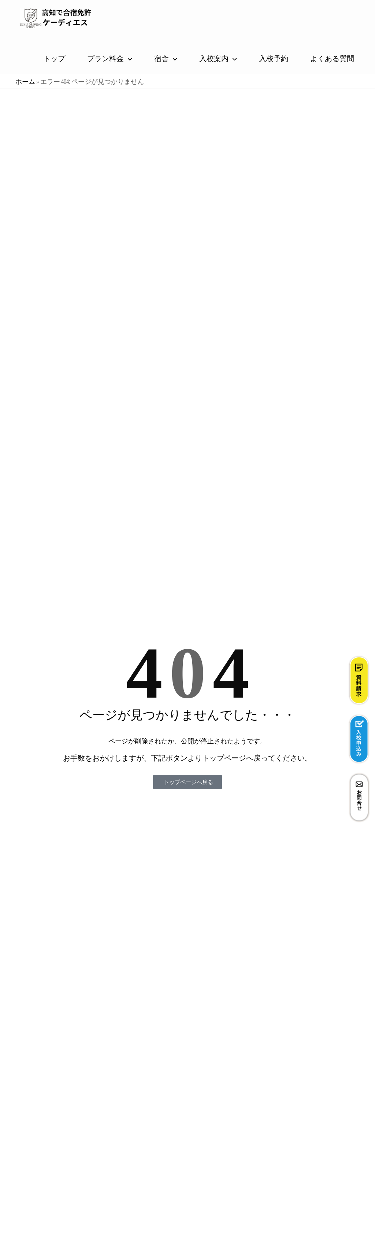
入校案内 (214, 58)
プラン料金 (105, 58)
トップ (54, 58)
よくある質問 (332, 58)
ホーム (25, 81)
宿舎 (161, 58)
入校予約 (273, 58)
